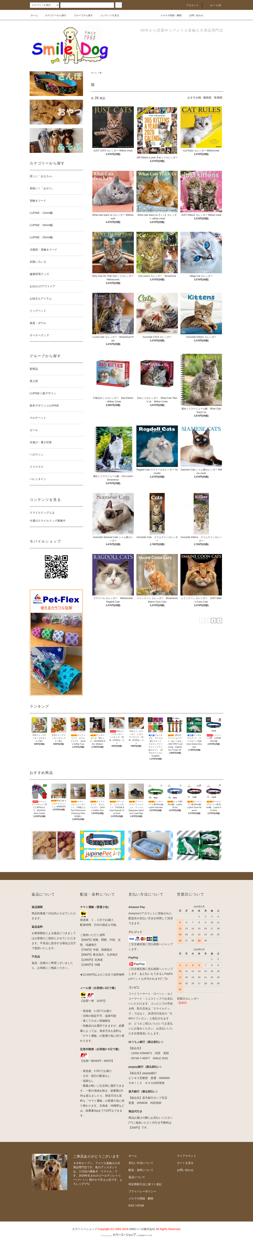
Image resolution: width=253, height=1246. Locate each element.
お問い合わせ (193, 15)
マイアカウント (186, 1155)
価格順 (207, 97)
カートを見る (185, 1162)
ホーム (34, 15)
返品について (136, 1177)
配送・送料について (140, 1170)
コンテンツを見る (107, 15)
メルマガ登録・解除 (169, 15)
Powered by (126, 1235)
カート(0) (213, 5)
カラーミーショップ (84, 1229)
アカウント (190, 5)
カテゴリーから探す (53, 15)
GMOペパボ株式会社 (142, 1229)
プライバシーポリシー (142, 1191)
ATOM (140, 1205)
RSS (131, 1205)
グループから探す (81, 15)
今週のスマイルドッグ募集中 (48, 520)
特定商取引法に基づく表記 (145, 1184)
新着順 (218, 97)
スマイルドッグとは (42, 512)
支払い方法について (140, 1162)
